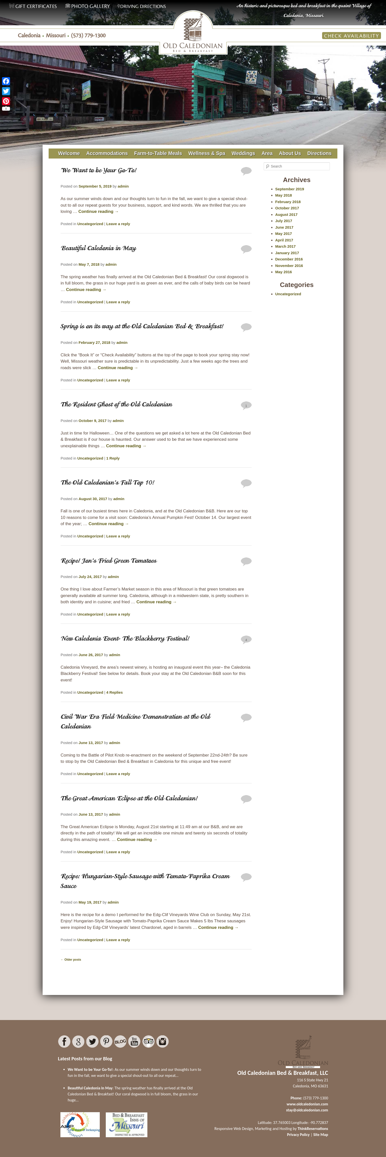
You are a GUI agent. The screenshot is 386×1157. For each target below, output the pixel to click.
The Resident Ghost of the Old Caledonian (116, 405)
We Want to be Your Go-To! (99, 171)
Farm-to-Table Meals (158, 153)
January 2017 (287, 253)
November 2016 (289, 265)
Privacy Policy (298, 1134)
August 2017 (286, 214)
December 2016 (289, 259)
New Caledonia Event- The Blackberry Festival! (125, 639)
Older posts (71, 959)
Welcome (69, 153)
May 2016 (283, 272)
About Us (290, 153)
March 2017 (285, 246)
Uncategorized (90, 224)
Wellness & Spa (206, 153)
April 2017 (284, 240)
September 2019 (289, 189)
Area (266, 153)
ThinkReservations (313, 1128)
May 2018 (283, 195)
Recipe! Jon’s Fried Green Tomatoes (108, 561)
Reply (113, 458)
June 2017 (284, 227)
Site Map (320, 1134)
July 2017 (283, 221)
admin (123, 186)
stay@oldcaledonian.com (307, 1110)
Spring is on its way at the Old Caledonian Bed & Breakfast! (142, 327)
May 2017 (283, 233)
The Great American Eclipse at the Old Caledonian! (129, 799)
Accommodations (107, 153)
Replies (114, 692)
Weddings (243, 153)
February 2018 (288, 202)
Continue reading (98, 211)
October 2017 (287, 208)
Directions (319, 153)
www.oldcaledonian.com (307, 1104)
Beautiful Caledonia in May (98, 248)
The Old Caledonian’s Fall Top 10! (107, 483)
